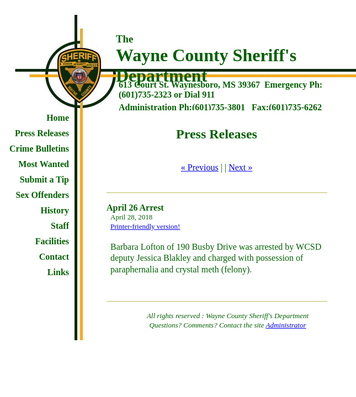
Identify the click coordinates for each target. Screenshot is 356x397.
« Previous (200, 167)
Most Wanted (43, 164)
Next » (240, 167)
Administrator (286, 325)
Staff (60, 225)
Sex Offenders (42, 195)
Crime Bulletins (39, 148)
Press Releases (42, 133)
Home (57, 117)
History (54, 210)
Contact (54, 256)
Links (58, 272)
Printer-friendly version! (145, 226)
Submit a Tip (44, 179)
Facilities (52, 241)
